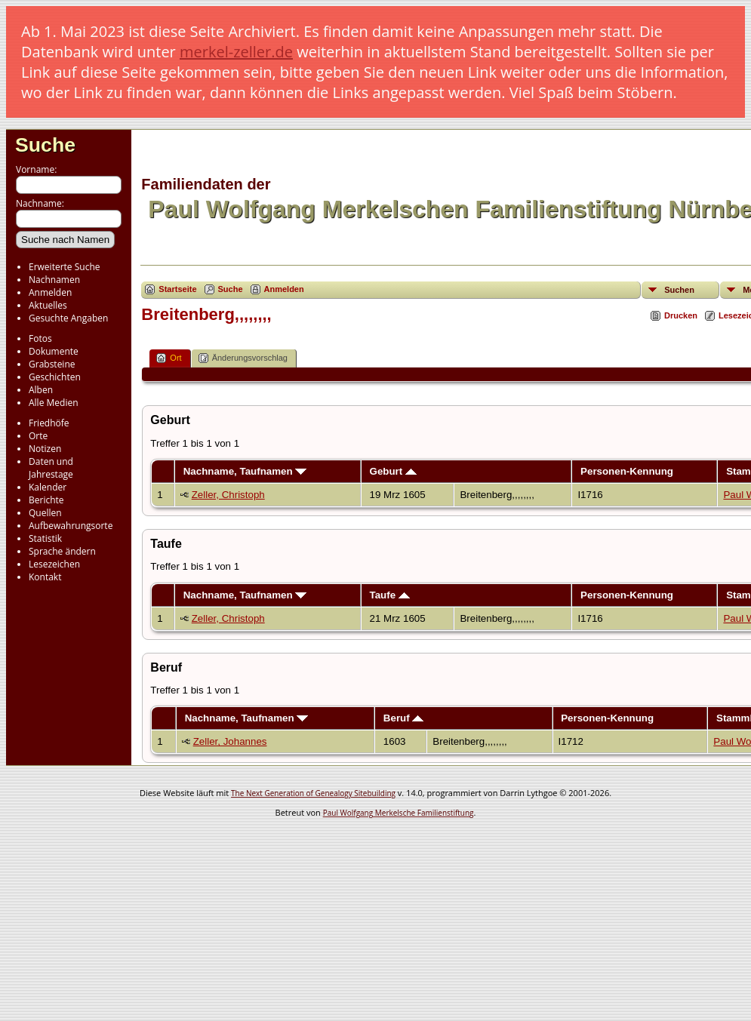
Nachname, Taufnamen (245, 471)
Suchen (679, 289)
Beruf (403, 718)
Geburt (393, 471)
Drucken (680, 315)
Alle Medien (53, 402)
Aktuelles (48, 305)
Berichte (46, 500)
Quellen (45, 512)
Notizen (45, 448)
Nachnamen (54, 279)
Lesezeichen (54, 564)
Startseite (177, 289)
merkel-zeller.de (236, 52)
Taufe (390, 595)
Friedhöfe (49, 423)
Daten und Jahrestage (51, 468)
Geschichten (55, 377)
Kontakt (45, 576)
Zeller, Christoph (228, 494)
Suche (45, 145)
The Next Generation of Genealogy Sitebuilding (313, 793)
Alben (41, 389)
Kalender (47, 487)
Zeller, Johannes (230, 741)
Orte (38, 435)
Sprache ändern (62, 551)
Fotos (40, 338)
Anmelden (50, 292)
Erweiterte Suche (64, 266)
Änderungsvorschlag (243, 358)
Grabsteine (52, 364)
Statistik (45, 538)
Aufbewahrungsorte (70, 525)
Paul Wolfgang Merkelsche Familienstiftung (398, 812)
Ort (168, 358)
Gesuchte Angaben (68, 318)
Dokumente (53, 351)
